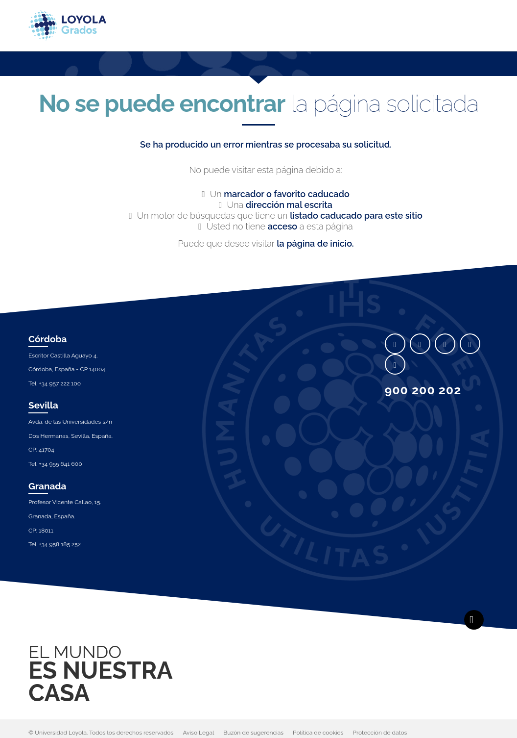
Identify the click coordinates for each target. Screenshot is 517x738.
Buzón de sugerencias (253, 732)
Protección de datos (380, 732)
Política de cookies (318, 732)
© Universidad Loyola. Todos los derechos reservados (100, 732)
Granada (47, 486)
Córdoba (47, 338)
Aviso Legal (198, 732)
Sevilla (43, 405)
